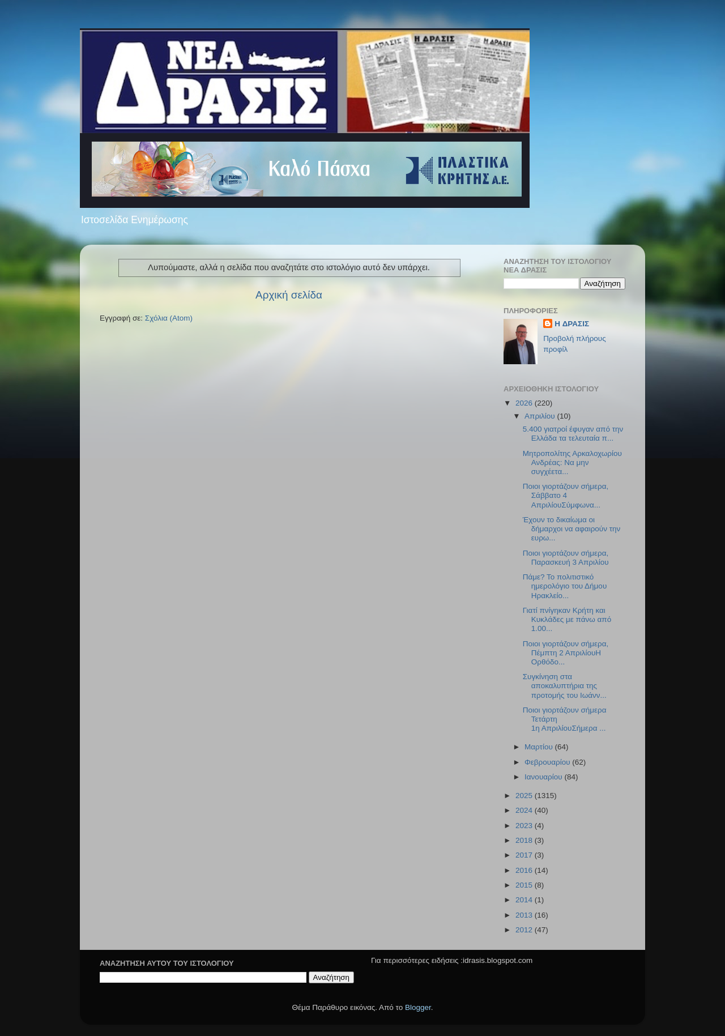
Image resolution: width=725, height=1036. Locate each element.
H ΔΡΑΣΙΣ (572, 323)
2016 (525, 870)
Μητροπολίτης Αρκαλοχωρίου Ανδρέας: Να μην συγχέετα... (572, 462)
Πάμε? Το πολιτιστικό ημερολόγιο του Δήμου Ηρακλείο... (565, 586)
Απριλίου (540, 416)
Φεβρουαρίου (548, 762)
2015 (525, 885)
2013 (525, 915)
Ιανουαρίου (544, 777)
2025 (525, 795)
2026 (525, 403)
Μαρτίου (539, 747)
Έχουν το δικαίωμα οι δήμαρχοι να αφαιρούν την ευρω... (572, 528)
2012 (525, 930)
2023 (525, 825)
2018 (525, 840)
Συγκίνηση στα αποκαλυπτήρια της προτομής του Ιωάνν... (565, 685)
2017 (525, 855)
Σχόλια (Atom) (169, 318)
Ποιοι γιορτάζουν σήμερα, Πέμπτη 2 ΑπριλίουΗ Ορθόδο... (566, 652)
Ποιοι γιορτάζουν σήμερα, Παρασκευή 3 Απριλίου (566, 557)
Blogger (418, 1007)
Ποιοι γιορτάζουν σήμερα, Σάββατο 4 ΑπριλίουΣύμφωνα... (566, 495)
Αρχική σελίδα (288, 295)
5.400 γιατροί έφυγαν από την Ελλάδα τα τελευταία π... (573, 433)
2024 (525, 810)
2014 (525, 900)
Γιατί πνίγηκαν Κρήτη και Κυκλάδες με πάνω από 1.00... (567, 619)
